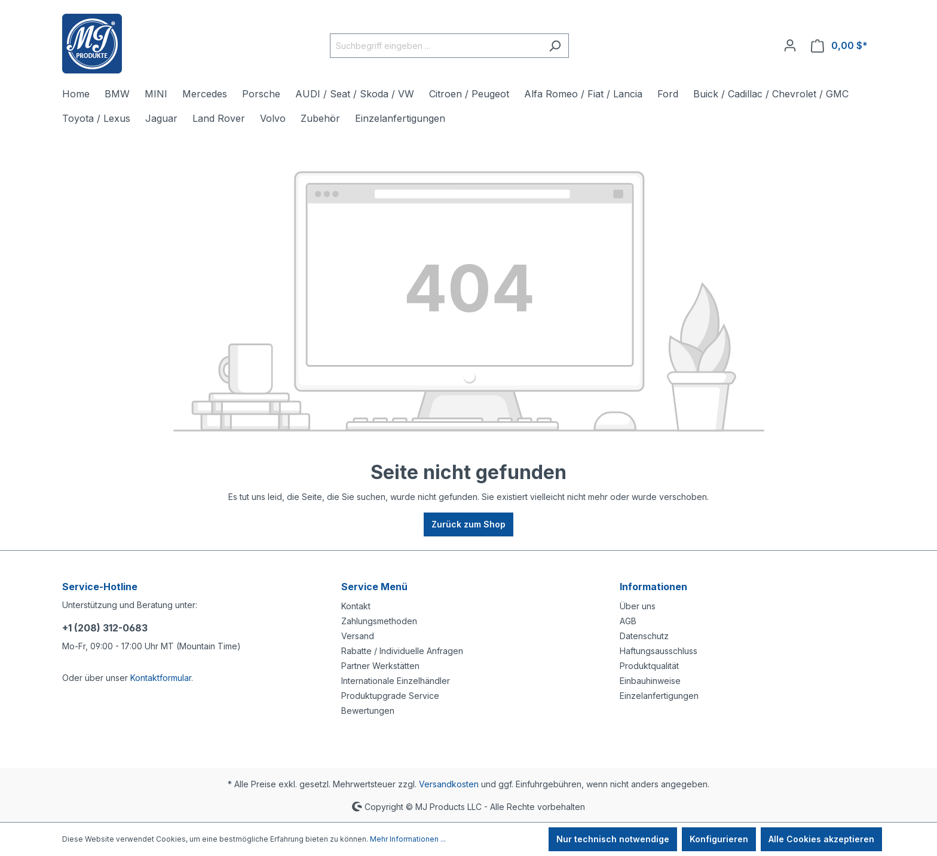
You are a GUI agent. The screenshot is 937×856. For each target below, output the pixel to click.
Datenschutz (644, 636)
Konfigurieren (719, 839)
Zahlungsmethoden (379, 621)
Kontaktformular (160, 678)
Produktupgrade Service (390, 696)
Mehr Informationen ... (408, 838)
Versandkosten (449, 784)
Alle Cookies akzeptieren (821, 839)
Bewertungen (367, 710)
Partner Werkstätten (380, 666)
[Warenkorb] (839, 45)
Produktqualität (649, 666)
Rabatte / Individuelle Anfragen (402, 651)
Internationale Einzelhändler (395, 681)
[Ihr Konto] (790, 45)
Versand (357, 636)
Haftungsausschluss (658, 651)
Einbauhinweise (650, 681)
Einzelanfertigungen (659, 696)
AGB (628, 621)
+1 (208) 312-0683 (105, 628)
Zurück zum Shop (468, 524)
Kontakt (355, 606)
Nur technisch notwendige (612, 839)
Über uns (638, 606)
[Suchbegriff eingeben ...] (435, 45)
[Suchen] (555, 45)
